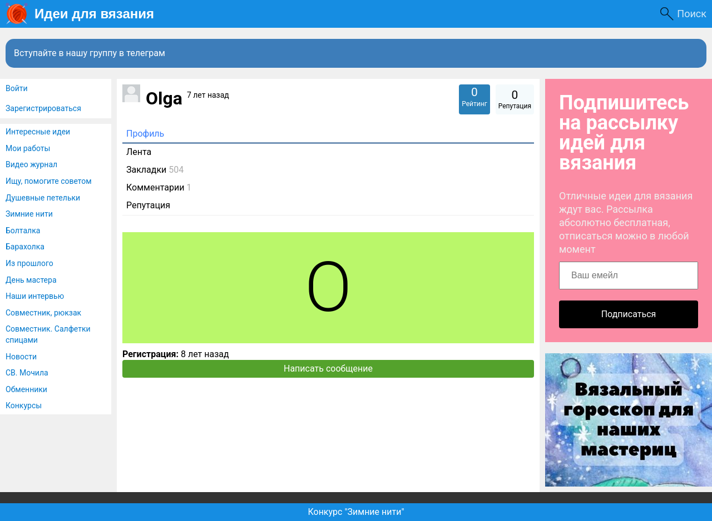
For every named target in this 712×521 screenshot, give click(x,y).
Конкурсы (24, 405)
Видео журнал (31, 164)
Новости (21, 356)
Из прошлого (29, 263)
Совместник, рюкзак (43, 312)
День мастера (31, 279)
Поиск (691, 13)
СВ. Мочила (27, 372)
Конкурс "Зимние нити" (356, 512)
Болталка (23, 230)
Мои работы (28, 148)
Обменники (26, 389)
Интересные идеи (38, 131)
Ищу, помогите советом (49, 181)
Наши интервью (35, 296)
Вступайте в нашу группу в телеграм (89, 53)
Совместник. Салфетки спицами (48, 334)
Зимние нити (29, 213)
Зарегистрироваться (43, 108)
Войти (17, 88)
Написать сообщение (328, 368)
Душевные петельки (43, 197)
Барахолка (25, 246)
